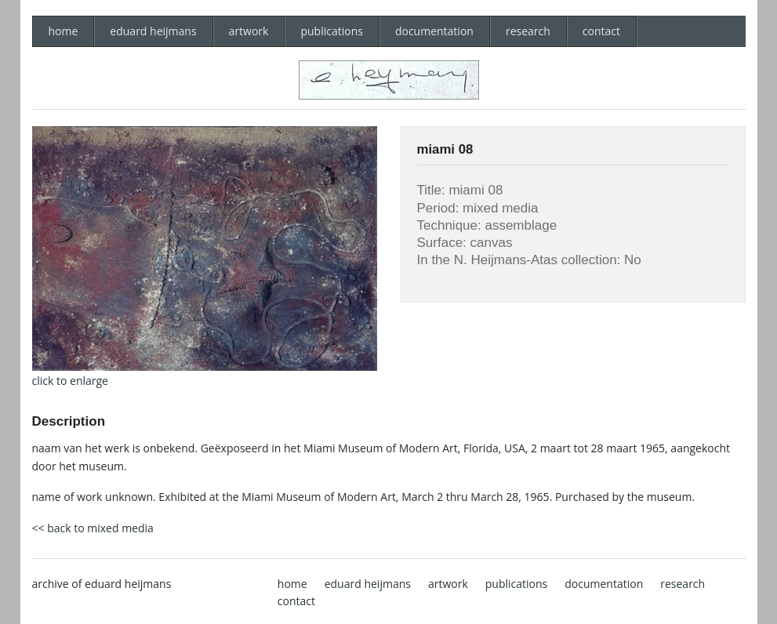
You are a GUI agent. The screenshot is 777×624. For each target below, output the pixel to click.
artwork (249, 31)
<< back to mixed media (93, 528)
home (63, 31)
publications (331, 31)
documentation (434, 31)
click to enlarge (70, 380)
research (528, 31)
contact (601, 31)
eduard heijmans (153, 31)
